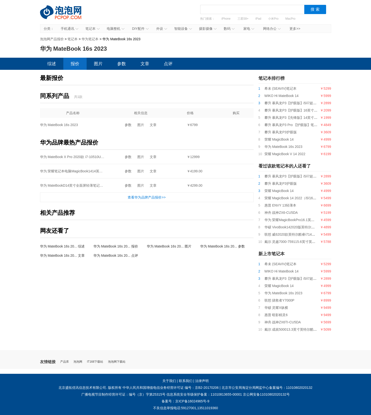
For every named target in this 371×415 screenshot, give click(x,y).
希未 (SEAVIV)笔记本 (280, 88)
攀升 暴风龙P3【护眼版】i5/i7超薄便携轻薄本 (299, 103)
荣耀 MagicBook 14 (279, 139)
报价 (75, 63)
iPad (258, 18)
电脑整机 (115, 29)
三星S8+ (243, 18)
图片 (98, 63)
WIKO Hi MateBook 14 (281, 96)
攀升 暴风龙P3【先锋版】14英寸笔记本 (294, 118)
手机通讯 (69, 29)
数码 (229, 29)
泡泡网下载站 (116, 361)
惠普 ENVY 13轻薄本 (280, 205)
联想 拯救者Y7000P (279, 300)
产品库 (64, 361)
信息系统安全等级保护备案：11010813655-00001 (204, 394)
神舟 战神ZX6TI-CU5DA (282, 322)
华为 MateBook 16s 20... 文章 (62, 255)
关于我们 (169, 381)
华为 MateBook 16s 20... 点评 (115, 255)
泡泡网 (78, 361)
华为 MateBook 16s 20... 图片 (169, 246)
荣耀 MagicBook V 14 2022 (284, 154)
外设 (161, 29)
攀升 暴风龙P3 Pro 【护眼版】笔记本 (292, 125)
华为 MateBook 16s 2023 (59, 125)
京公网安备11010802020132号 (266, 394)
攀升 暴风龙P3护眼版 (280, 132)
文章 (144, 63)
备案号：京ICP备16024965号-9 (185, 401)
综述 (51, 63)
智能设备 (183, 29)
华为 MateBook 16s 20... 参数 (222, 246)
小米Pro (273, 18)
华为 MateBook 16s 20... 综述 (62, 246)
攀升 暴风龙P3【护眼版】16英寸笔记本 (294, 110)
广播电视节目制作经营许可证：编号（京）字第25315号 (123, 394)
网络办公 (272, 29)
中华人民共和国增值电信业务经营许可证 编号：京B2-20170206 (171, 388)
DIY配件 (140, 29)
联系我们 (185, 381)
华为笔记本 (90, 39)
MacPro (290, 18)
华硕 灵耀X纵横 (276, 308)
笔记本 (92, 29)
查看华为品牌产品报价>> (146, 197)
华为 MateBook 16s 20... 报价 (115, 246)
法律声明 (202, 381)
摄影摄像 (208, 29)
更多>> (294, 29)
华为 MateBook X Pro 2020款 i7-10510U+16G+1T (77, 157)
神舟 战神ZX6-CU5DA (281, 213)
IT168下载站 (95, 361)
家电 (248, 29)
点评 (168, 63)
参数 (121, 63)
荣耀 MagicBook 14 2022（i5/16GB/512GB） (298, 198)
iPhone (226, 18)
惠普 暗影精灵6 (276, 315)
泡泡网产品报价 (65, 16)
